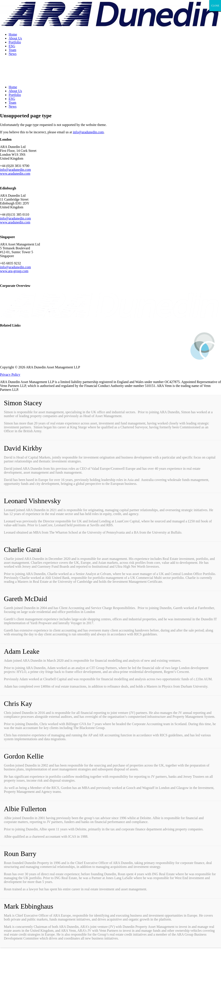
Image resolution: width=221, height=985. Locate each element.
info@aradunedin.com (88, 132)
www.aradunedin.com (15, 173)
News (12, 54)
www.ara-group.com (14, 271)
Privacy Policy (10, 374)
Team (12, 50)
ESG (12, 46)
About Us (15, 38)
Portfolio (15, 42)
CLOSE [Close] (215, 5)
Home (13, 34)
